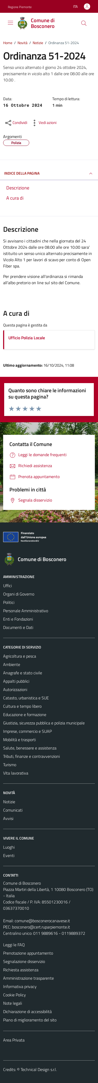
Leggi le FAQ (14, 945)
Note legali (12, 1003)
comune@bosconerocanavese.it (42, 921)
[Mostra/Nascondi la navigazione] (10, 23)
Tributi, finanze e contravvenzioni (31, 756)
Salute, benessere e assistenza (29, 748)
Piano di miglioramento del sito (29, 1020)
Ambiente (11, 664)
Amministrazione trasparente (28, 978)
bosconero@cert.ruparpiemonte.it (41, 927)
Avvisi (8, 818)
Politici (8, 602)
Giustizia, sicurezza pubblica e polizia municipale (44, 723)
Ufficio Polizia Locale (26, 338)
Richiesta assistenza (20, 970)
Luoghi (9, 847)
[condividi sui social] (15, 123)
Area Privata (14, 1040)
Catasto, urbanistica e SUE (26, 698)
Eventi (8, 855)
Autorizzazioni (15, 689)
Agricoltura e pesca (19, 656)
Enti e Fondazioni (18, 619)
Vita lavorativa (15, 773)
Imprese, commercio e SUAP (27, 731)
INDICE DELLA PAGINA (49, 173)
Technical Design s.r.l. (39, 1069)
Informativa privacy (20, 986)
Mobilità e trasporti (19, 739)
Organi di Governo (18, 594)
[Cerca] (84, 23)
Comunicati (12, 810)
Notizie (9, 802)
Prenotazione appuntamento (28, 953)
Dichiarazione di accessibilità (27, 1011)
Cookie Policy (14, 995)
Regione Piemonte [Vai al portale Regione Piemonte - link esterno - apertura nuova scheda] (20, 6)
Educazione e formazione (24, 714)
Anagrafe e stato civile (22, 673)
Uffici (7, 585)
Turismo (9, 764)
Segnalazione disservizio (24, 961)
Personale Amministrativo (25, 611)
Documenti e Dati (18, 627)
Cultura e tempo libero (22, 706)
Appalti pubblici (16, 681)
